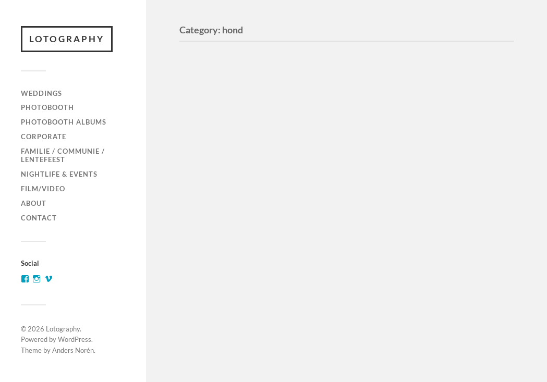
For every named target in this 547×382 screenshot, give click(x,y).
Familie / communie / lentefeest (63, 155)
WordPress (74, 339)
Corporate (43, 136)
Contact (39, 218)
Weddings (41, 93)
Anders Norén (73, 350)
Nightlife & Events (59, 174)
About (33, 203)
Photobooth (47, 107)
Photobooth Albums (63, 122)
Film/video (43, 188)
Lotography (66, 38)
